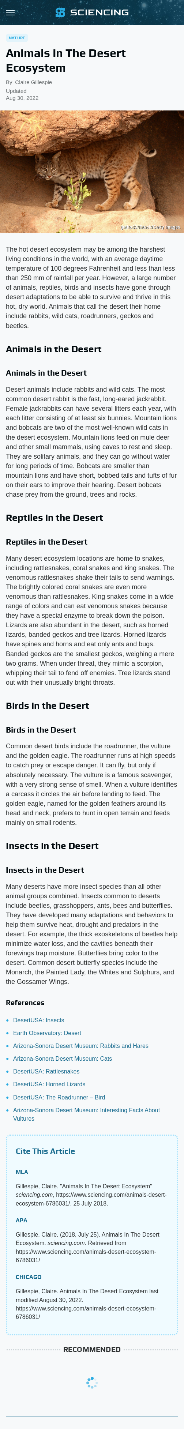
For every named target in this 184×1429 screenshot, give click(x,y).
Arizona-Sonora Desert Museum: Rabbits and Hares (81, 1046)
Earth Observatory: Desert (47, 1033)
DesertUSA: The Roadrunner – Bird (59, 1097)
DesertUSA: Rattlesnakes (46, 1071)
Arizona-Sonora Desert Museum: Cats (62, 1059)
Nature (17, 37)
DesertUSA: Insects (38, 1020)
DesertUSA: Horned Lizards (49, 1084)
